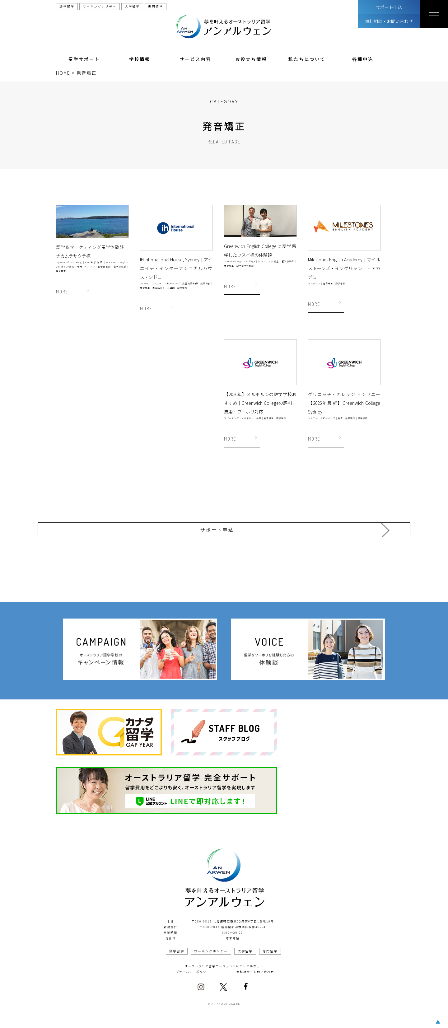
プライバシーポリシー (193, 965)
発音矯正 (61, 271)
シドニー (157, 283)
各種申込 (362, 59)
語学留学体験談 (245, 265)
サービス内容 (195, 59)
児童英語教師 (190, 283)
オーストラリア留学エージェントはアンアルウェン (224, 959)
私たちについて (306, 59)
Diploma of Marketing (69, 262)
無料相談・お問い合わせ (389, 21)
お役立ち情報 (251, 59)
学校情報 (139, 59)
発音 (258, 418)
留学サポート (84, 59)
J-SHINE (144, 283)
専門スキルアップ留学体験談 (94, 266)
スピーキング (172, 283)
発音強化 (205, 283)
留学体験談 (120, 266)
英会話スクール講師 (163, 287)
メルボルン (314, 283)
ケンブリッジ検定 (268, 261)
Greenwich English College (239, 261)
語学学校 (182, 287)
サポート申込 (389, 7)
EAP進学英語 (94, 262)
